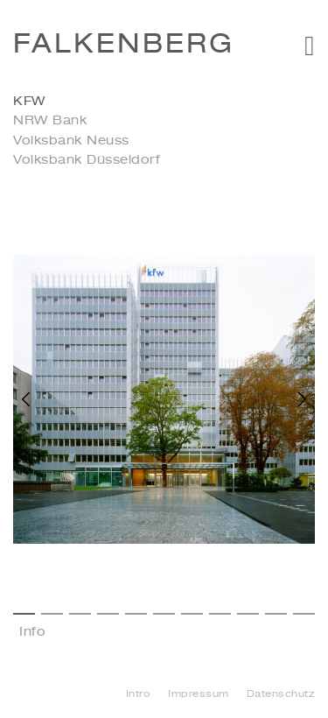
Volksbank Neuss (71, 141)
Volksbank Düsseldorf (86, 160)
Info (32, 632)
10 (276, 614)
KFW (29, 101)
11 (304, 614)
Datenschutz (281, 695)
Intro (138, 695)
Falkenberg (123, 45)
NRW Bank (50, 121)
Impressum (198, 695)
